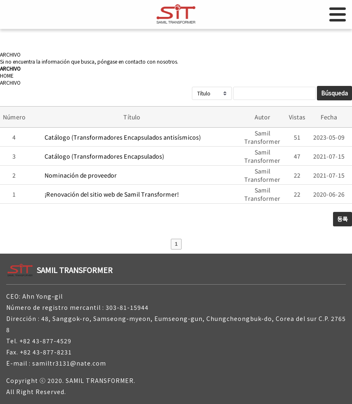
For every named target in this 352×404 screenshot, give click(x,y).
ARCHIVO (10, 82)
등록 (342, 219)
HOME (7, 75)
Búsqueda (334, 93)
